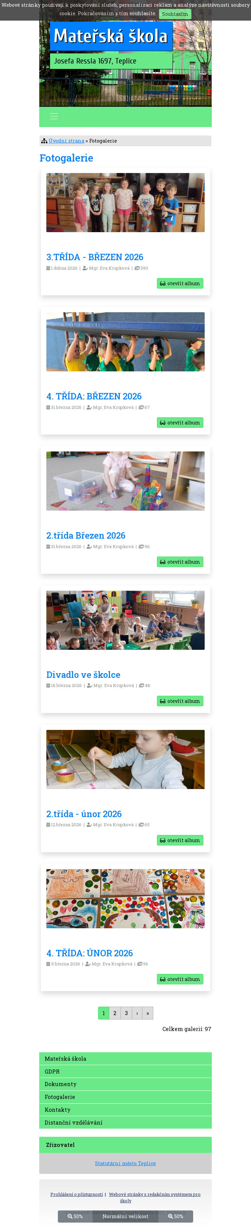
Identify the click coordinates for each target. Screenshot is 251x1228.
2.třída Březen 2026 (86, 535)
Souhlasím (175, 14)
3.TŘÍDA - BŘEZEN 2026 (94, 257)
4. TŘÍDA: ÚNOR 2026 (89, 953)
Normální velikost (125, 1216)
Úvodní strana (66, 141)
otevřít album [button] (180, 283)
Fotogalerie (60, 1096)
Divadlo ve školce (83, 674)
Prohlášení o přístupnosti (76, 1194)
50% (75, 1216)
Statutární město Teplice (125, 1163)
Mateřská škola (65, 1058)
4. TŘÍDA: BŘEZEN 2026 (94, 396)
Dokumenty (61, 1083)
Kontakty (58, 1109)
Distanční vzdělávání (73, 1122)
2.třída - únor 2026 (84, 813)
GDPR (52, 1071)
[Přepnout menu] (54, 116)
